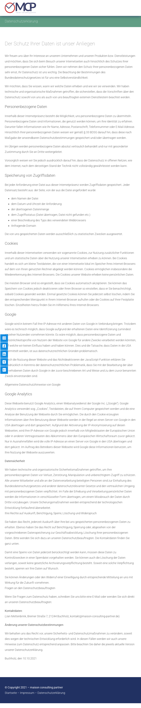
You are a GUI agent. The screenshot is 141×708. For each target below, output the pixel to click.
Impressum (27, 692)
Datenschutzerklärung (51, 692)
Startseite (11, 692)
